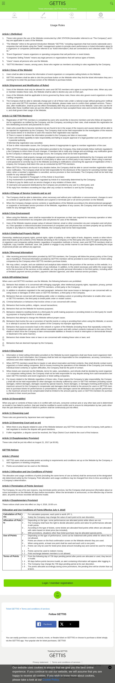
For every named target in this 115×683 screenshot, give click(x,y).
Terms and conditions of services (66, 662)
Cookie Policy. (51, 679)
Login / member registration (57, 583)
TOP (57, 596)
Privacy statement (40, 662)
